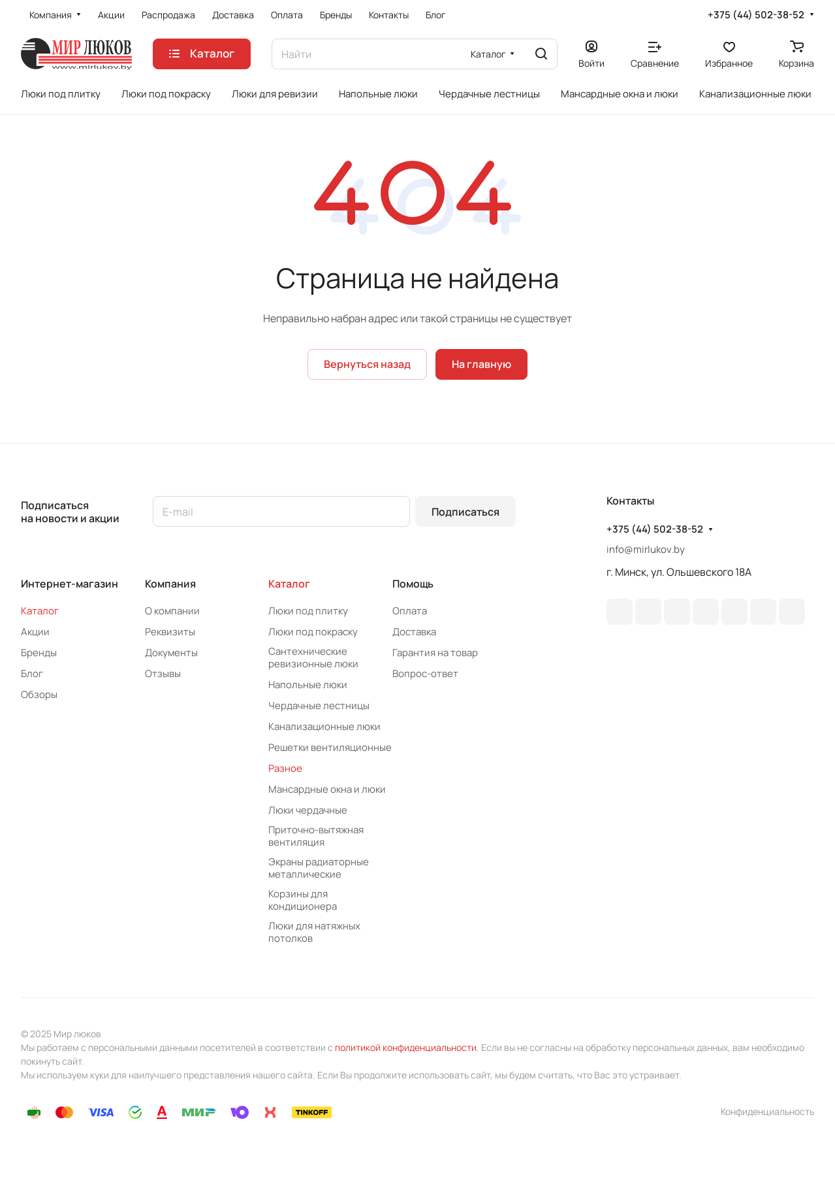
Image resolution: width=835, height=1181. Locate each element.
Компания (170, 583)
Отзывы (163, 673)
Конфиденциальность (767, 1111)
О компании (172, 611)
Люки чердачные (307, 810)
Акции (35, 632)
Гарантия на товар (435, 652)
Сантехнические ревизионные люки (313, 657)
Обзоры (39, 694)
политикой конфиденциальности (406, 1047)
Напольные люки (307, 684)
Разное (285, 768)
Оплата (409, 611)
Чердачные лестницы (319, 705)
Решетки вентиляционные (330, 747)
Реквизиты (170, 632)
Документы (171, 652)
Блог (32, 673)
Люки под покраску (313, 632)
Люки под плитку (308, 611)
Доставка (414, 632)
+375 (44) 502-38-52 (756, 15)
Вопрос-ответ (425, 673)
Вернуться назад (367, 364)
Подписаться (465, 512)
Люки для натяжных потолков (314, 932)
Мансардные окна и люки (327, 789)
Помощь (412, 583)
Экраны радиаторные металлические (318, 868)
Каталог (40, 611)
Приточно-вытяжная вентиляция (316, 836)
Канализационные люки (324, 726)
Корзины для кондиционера (302, 900)
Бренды (39, 652)
